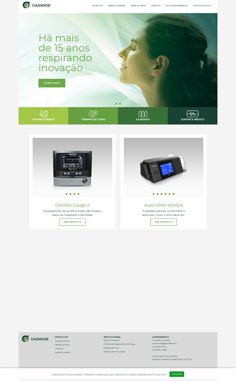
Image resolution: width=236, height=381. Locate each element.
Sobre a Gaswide (111, 339)
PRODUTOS (97, 5)
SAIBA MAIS (52, 83)
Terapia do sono (62, 343)
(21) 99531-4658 (159, 348)
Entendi (177, 374)
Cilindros (59, 347)
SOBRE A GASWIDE (116, 5)
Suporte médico (62, 351)
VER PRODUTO (72, 222)
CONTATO (155, 5)
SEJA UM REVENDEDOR (176, 5)
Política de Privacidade (114, 350)
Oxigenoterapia (62, 339)
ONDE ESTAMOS (138, 5)
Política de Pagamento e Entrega (119, 343)
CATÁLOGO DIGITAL (202, 5)
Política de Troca (111, 346)
